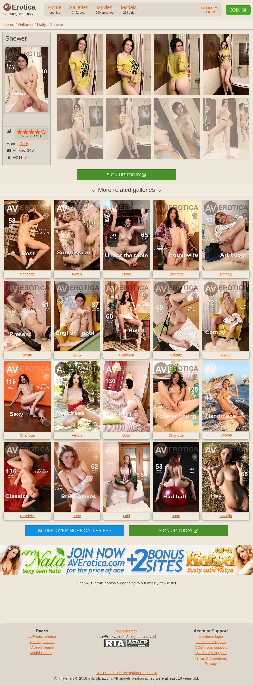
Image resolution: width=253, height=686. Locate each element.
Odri (126, 516)
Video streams (42, 647)
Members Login (209, 10)
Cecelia (226, 435)
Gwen (77, 274)
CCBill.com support (211, 647)
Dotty (41, 25)
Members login (211, 636)
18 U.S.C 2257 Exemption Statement (126, 673)
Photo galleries (42, 642)
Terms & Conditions (211, 658)
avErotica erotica (42, 636)
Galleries (78, 10)
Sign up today (126, 174)
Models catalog (42, 653)
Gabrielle (27, 516)
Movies (104, 10)
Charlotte (27, 274)
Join (238, 10)
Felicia (77, 435)
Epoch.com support (211, 653)
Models (129, 10)
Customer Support (211, 642)
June (77, 516)
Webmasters (126, 631)
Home (54, 10)
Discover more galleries (74, 530)
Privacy (211, 664)
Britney (226, 274)
